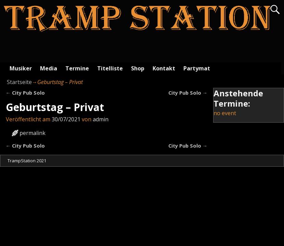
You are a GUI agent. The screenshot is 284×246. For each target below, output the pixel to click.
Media (48, 68)
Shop (137, 68)
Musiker (21, 68)
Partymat (196, 68)
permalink (33, 133)
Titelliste (110, 68)
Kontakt (164, 68)
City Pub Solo (25, 93)
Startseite (19, 82)
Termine (77, 68)
